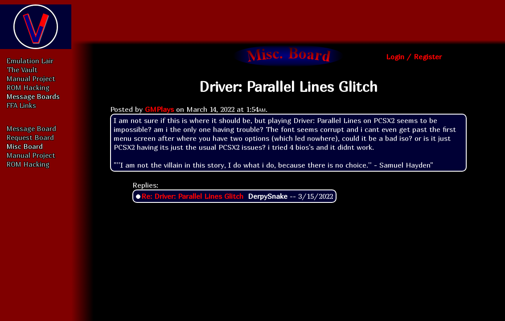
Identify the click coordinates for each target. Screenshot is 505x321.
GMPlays (159, 109)
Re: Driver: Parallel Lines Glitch (192, 196)
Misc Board (25, 146)
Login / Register (414, 56)
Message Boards (33, 96)
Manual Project (31, 78)
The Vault (22, 70)
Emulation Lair (30, 61)
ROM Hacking (28, 87)
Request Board (30, 137)
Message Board (31, 128)
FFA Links (21, 105)
